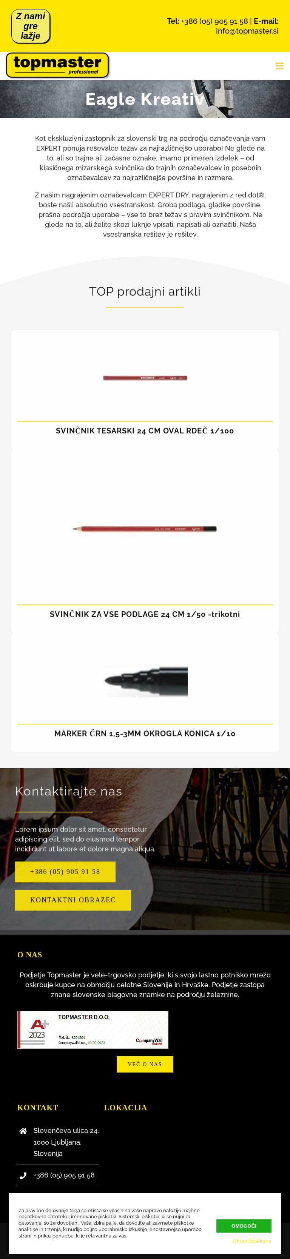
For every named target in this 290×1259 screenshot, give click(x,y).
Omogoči (243, 1226)
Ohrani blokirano (252, 1241)
